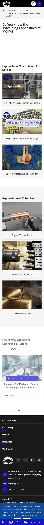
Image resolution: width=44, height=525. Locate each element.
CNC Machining (9, 420)
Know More (9, 395)
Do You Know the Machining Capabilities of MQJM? (23, 14)
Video (26, 10)
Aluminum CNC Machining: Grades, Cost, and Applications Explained (21, 386)
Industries (6, 435)
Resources (17, 10)
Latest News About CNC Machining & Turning (16, 342)
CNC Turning (7, 428)
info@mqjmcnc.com (13, 483)
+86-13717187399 (13, 489)
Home (8, 10)
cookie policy (24, 515)
